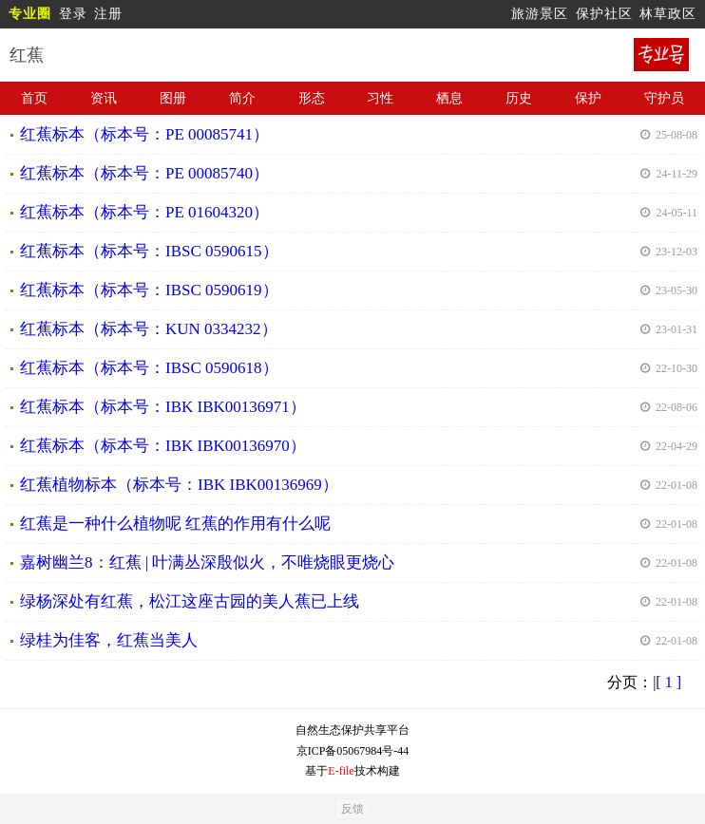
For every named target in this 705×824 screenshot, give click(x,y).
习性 (380, 98)
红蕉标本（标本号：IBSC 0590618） (149, 368)
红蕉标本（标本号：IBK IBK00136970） (163, 446)
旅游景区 (539, 14)
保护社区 (604, 14)
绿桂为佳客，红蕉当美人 (109, 640)
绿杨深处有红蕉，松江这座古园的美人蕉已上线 (189, 601)
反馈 (352, 808)
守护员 (664, 98)
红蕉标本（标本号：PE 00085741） (144, 134)
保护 (588, 98)
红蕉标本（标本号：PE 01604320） (144, 212)
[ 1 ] (668, 682)
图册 (173, 98)
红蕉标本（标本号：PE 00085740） (144, 173)
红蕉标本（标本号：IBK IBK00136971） (163, 407)
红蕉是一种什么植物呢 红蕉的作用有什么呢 (175, 524)
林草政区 (667, 14)
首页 (34, 98)
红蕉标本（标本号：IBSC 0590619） (149, 290)
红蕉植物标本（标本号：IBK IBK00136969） (179, 485)
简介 (242, 98)
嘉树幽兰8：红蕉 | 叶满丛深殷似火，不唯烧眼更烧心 (207, 562)
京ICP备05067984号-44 (353, 751)
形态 (311, 98)
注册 (108, 14)
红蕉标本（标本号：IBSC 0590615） (149, 251)
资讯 (103, 98)
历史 (518, 98)
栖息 (449, 98)
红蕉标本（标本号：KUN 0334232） (148, 329)
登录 (73, 14)
